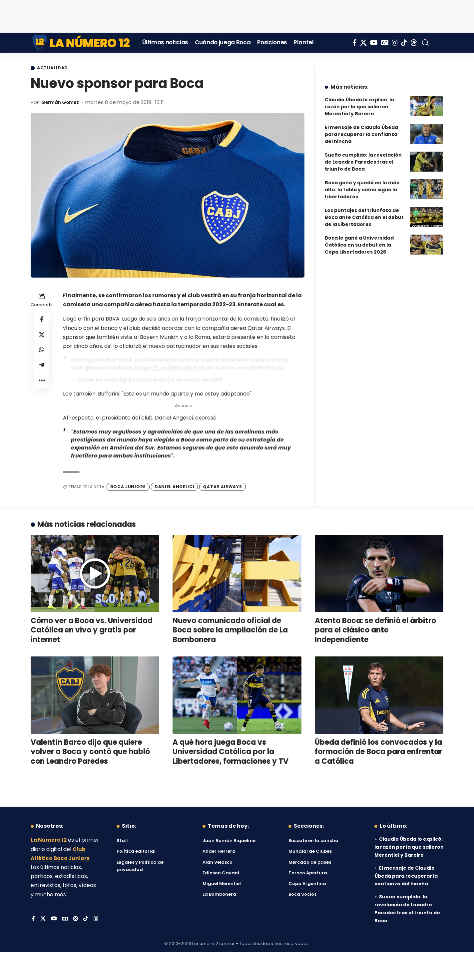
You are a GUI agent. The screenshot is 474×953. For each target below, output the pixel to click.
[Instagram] (394, 42)
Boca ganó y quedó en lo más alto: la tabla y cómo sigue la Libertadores (362, 184)
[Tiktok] (404, 42)
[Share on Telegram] (42, 368)
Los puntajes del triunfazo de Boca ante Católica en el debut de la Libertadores (364, 212)
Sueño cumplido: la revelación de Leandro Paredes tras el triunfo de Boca (363, 157)
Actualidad (54, 68)
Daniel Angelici (175, 487)
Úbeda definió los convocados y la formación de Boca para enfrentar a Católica (378, 752)
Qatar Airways (222, 487)
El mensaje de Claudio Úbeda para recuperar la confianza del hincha (361, 129)
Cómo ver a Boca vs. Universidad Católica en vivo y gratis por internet (92, 630)
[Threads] (414, 42)
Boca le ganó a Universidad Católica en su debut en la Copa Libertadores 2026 (359, 240)
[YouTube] (373, 42)
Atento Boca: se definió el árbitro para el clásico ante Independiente (375, 630)
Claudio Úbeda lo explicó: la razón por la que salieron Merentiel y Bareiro (359, 101)
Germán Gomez (62, 102)
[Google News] (384, 42)
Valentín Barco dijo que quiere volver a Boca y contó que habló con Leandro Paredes (90, 752)
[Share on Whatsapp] (42, 352)
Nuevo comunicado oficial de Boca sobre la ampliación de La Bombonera (230, 630)
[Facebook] (354, 42)
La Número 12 (49, 840)
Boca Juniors (128, 487)
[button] (425, 42)
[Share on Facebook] (42, 320)
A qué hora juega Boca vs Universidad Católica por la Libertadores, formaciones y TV (230, 752)
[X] (363, 42)
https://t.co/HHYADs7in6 (170, 368)
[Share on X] (42, 336)
